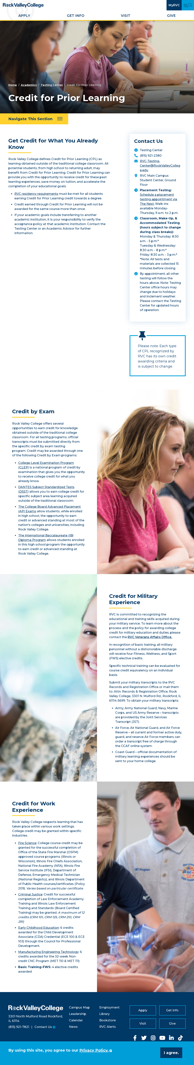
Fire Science (27, 843)
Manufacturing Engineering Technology (48, 952)
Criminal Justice (30, 894)
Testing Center (52, 85)
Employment (109, 1007)
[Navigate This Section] (34, 118)
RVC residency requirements (36, 194)
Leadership (77, 1014)
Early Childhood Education (38, 928)
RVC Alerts (107, 1027)
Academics (29, 85)
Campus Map (79, 1007)
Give (171, 16)
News (73, 1027)
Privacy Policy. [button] (94, 1050)
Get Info (75, 16)
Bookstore (107, 1020)
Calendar (76, 1020)
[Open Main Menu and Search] (188, 5)
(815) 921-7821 (18, 1027)
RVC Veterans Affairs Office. (150, 637)
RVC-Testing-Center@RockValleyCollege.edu (160, 165)
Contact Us (43, 1027)
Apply (24, 16)
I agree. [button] (171, 1052)
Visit (125, 16)
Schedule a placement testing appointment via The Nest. (158, 199)
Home (12, 85)
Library (104, 1014)
